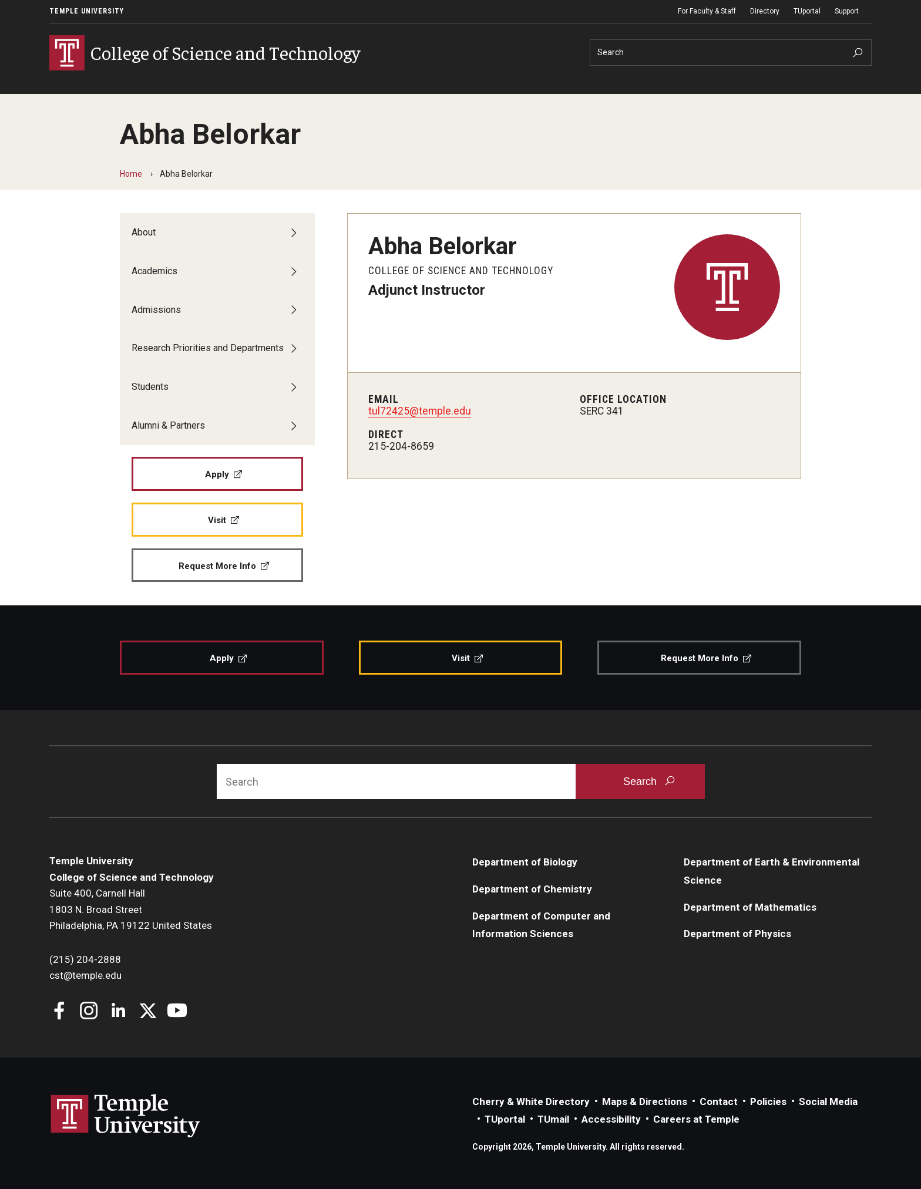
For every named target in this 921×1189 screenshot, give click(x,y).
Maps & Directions (644, 1101)
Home (131, 173)
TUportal (807, 11)
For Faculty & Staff (707, 11)
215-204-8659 (401, 446)
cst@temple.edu (85, 975)
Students (150, 387)
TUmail (553, 1120)
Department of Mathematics (750, 907)
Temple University (86, 11)
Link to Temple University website (125, 1116)
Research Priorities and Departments (208, 348)
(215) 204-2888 (85, 959)
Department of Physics (737, 934)
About (144, 232)
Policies (768, 1101)
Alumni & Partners (168, 425)
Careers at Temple (696, 1120)
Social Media (828, 1101)
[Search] (731, 52)
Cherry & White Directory (531, 1101)
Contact (719, 1101)
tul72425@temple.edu (419, 411)
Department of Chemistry (532, 889)
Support (847, 11)
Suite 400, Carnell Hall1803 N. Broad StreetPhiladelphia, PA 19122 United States (130, 909)
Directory (764, 11)
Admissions (156, 309)
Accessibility (611, 1120)
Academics (154, 271)
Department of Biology (524, 862)
